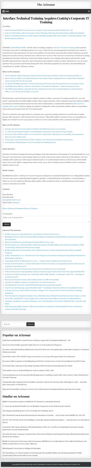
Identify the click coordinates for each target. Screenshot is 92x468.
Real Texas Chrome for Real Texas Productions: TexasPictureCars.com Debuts (35, 269)
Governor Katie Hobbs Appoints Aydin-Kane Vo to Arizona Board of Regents (32, 345)
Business (16, 202)
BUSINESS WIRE (18, 48)
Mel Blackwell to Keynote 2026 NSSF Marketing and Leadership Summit (33, 285)
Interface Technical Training (64, 48)
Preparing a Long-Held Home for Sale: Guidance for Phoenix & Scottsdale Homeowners (39, 140)
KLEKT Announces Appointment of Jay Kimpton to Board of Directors (32, 234)
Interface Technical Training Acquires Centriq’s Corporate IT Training (46, 20)
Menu (7, 11)
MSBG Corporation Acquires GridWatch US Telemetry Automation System (31, 401)
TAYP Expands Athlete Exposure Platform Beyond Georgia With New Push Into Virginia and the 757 (43, 76)
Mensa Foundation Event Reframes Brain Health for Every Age (29, 242)
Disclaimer (19, 208)
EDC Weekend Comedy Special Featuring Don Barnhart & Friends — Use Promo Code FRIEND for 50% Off (44, 415)
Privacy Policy (51, 464)
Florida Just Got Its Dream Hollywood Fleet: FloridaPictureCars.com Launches (35, 129)
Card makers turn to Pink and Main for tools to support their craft (28, 370)
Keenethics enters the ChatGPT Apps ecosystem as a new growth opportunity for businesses (39, 356)
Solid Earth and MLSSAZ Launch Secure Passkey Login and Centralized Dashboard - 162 (39, 30)
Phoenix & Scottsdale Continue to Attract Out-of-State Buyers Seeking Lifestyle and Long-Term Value (42, 389)
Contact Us (76, 464)
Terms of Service (64, 464)
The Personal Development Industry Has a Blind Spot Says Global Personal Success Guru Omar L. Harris (45, 296)
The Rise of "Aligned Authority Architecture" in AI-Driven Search (30, 282)
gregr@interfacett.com (11, 200)
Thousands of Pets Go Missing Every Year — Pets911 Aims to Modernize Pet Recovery (38, 261)
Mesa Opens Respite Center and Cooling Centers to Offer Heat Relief (32, 280)
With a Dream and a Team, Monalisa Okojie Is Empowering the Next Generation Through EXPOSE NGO (44, 272)
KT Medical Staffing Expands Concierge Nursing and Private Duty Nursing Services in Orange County (44, 84)
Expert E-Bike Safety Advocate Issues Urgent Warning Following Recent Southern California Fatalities (44, 33)
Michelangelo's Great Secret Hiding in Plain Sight (22, 448)
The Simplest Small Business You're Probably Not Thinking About (30, 142)
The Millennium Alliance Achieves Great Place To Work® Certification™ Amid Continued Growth (42, 86)
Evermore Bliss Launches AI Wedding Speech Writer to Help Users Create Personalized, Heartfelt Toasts (44, 361)
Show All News (8, 208)
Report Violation (31, 208)
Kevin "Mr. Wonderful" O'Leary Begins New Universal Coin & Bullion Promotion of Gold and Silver (43, 298)
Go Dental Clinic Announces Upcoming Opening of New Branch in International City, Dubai (37, 366)
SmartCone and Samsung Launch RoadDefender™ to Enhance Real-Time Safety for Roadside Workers (44, 288)
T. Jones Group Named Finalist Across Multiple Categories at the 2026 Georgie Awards (39, 132)
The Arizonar (46, 4)
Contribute (41, 464)
